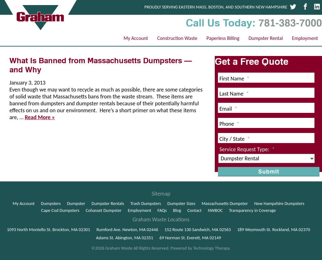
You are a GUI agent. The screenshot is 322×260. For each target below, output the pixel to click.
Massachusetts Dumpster (225, 203)
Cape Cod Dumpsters (60, 210)
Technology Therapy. (211, 248)
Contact (194, 210)
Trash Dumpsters (145, 203)
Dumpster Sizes (181, 203)
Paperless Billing (223, 38)
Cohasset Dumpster (104, 210)
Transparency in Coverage (252, 210)
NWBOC (215, 210)
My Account (136, 38)
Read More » (40, 117)
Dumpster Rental (265, 38)
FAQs (162, 210)
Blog (177, 210)
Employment (305, 38)
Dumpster (76, 203)
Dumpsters (51, 203)
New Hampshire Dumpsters (279, 203)
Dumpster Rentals (108, 203)
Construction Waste (177, 38)
